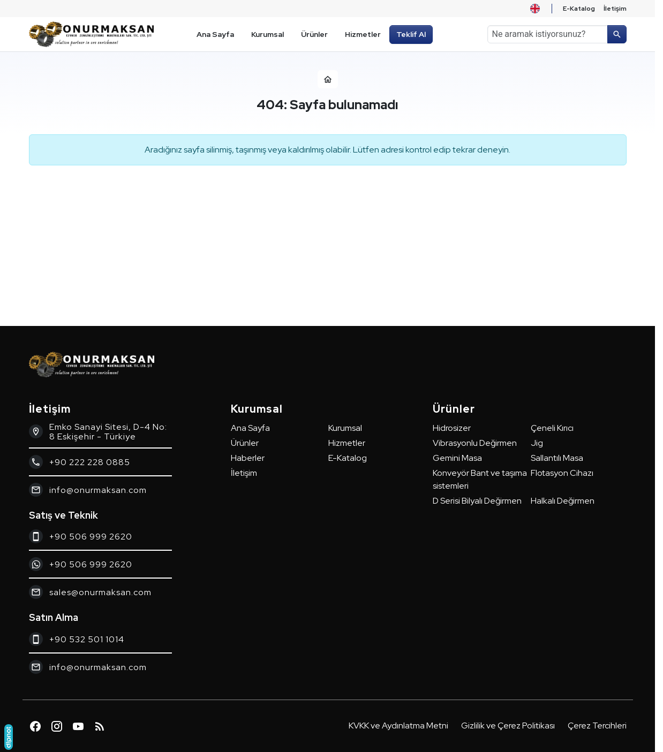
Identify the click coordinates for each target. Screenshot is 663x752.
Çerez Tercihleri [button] (597, 725)
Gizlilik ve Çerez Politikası (508, 725)
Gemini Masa (457, 458)
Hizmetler (346, 443)
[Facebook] (35, 726)
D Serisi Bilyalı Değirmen (477, 500)
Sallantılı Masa (557, 458)
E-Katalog (347, 458)
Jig (537, 443)
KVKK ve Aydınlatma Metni (398, 725)
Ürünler (245, 443)
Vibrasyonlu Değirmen (475, 443)
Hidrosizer (452, 428)
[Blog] (99, 726)
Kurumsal (345, 428)
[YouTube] (78, 726)
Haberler (248, 458)
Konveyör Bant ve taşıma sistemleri (480, 479)
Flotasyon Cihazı (562, 472)
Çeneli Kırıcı (552, 428)
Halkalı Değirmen (562, 500)
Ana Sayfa (250, 428)
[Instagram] (56, 726)
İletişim (244, 472)
